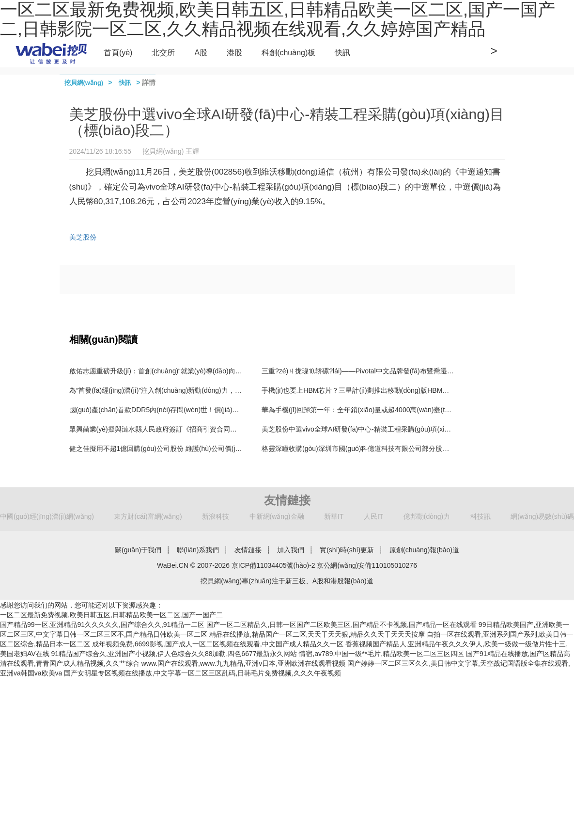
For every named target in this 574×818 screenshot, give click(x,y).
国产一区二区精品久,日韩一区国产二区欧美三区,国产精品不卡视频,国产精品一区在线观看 (341, 624)
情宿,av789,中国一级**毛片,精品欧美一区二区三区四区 (381, 654)
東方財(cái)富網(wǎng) (148, 516)
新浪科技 (215, 516)
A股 (200, 52)
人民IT (373, 516)
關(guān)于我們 (138, 550)
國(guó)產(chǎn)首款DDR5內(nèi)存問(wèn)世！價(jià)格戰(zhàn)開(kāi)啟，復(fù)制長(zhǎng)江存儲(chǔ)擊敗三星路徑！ (252, 410)
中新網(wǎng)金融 (276, 516)
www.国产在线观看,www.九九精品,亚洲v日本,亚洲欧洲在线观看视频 (243, 663)
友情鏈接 (248, 550)
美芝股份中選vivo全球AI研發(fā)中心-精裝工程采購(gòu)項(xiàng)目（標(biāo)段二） (389, 429)
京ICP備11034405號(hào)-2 (273, 565)
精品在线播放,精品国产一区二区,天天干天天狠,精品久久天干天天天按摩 (317, 634)
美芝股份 (82, 237)
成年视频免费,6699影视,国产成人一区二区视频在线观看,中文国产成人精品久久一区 (217, 644)
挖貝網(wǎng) (84, 82)
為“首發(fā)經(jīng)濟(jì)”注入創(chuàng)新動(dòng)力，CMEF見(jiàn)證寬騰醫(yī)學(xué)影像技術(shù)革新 (230, 390)
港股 (234, 52)
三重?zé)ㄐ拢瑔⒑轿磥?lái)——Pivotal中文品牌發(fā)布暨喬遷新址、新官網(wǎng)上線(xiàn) (400, 371)
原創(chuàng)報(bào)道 (424, 550)
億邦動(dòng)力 (426, 516)
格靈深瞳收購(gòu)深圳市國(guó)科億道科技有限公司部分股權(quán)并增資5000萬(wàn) (395, 448)
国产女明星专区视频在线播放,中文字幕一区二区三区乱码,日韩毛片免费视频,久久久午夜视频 (202, 673)
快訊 (342, 52)
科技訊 (480, 516)
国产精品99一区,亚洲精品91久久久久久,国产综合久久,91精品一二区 (102, 624)
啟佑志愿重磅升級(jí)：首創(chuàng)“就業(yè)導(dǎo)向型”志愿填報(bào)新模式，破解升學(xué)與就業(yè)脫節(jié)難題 (248, 371)
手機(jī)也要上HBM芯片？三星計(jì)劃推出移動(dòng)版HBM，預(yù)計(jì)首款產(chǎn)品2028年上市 (410, 390)
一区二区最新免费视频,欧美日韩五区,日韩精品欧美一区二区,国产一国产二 (111, 615)
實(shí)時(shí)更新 (347, 550)
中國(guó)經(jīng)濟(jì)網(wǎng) (47, 516)
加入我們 (290, 550)
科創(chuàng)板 (288, 52)
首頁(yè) (118, 52)
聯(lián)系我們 (198, 550)
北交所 (163, 52)
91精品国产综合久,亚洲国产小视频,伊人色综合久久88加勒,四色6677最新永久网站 (174, 654)
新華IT (333, 516)
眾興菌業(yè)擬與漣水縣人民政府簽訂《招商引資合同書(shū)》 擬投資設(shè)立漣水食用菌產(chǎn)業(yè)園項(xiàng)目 (249, 429)
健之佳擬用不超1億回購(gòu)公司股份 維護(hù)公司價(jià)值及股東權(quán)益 (186, 448)
